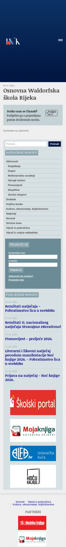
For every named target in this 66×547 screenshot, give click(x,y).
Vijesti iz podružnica (18, 227)
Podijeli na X (51, 113)
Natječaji (11, 213)
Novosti (10, 218)
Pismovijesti (15, 185)
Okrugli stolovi (16, 180)
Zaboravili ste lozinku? (21, 276)
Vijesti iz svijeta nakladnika (22, 232)
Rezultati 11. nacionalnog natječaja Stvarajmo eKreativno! (33, 324)
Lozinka (13, 261)
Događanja (14, 166)
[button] (60, 41)
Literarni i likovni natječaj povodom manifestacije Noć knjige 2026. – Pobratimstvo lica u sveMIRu (32, 357)
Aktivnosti (12, 161)
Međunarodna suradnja (21, 175)
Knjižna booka (14, 204)
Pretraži (54, 144)
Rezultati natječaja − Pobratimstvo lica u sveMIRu (30, 308)
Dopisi (11, 170)
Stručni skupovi (17, 194)
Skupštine (14, 189)
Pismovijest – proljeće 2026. (28, 338)
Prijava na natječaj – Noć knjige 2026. (32, 377)
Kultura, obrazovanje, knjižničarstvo (27, 208)
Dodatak (11, 199)
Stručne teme (14, 223)
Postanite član (16, 280)
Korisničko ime (17, 253)
